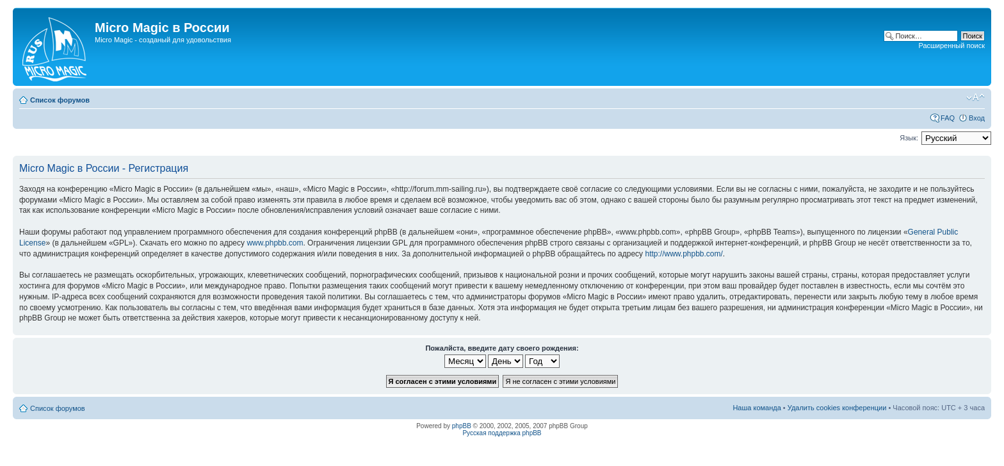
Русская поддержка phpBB (501, 433)
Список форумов (60, 100)
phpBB (461, 425)
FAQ (948, 118)
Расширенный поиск (951, 45)
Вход (977, 118)
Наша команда (757, 408)
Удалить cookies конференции (837, 408)
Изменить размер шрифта (975, 97)
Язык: (909, 138)
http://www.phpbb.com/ (683, 253)
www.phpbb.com (275, 242)
